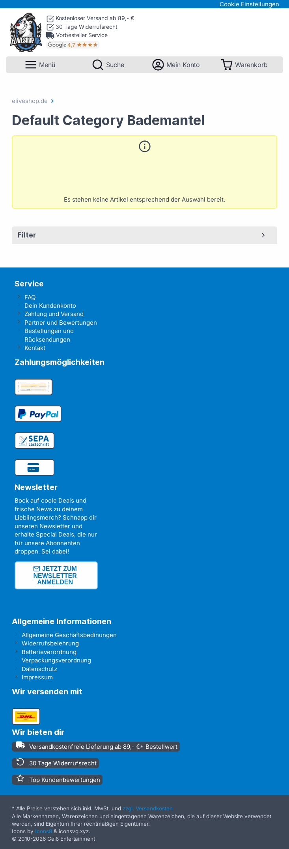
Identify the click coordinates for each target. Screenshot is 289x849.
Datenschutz (39, 669)
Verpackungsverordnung (56, 660)
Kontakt (34, 348)
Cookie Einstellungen (249, 4)
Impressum (37, 677)
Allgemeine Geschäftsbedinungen (69, 635)
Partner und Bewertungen (60, 322)
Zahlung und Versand (54, 314)
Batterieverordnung (49, 652)
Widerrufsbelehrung (50, 643)
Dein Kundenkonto (50, 305)
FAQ (29, 297)
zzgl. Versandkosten (148, 808)
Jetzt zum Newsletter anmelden (54, 575)
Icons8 (43, 831)
